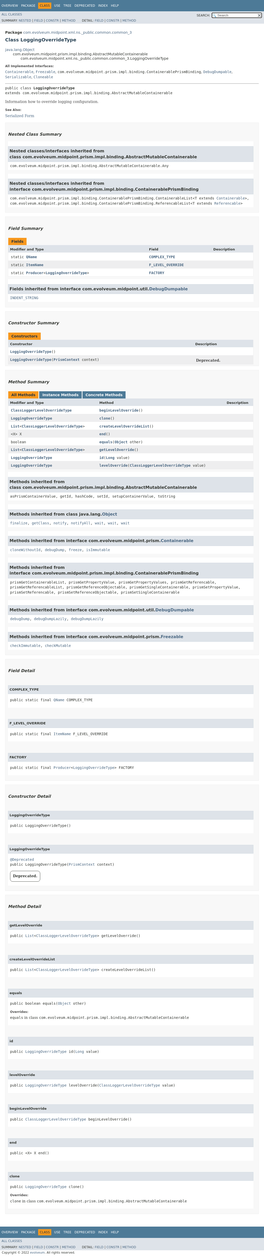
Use (57, 5)
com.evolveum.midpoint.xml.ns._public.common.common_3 (77, 32)
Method (69, 20)
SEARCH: (203, 15)
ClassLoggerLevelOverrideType (41, 410)
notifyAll (80, 523)
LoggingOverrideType (66, 273)
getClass (40, 523)
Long (110, 458)
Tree (67, 5)
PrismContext (67, 360)
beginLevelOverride (118, 410)
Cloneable (43, 77)
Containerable (19, 72)
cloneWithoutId (25, 550)
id (101, 458)
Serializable (18, 77)
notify (60, 523)
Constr (52, 20)
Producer (34, 273)
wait (99, 523)
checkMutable (58, 646)
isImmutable (98, 550)
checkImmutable (25, 646)
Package (28, 5)
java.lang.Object (20, 50)
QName (31, 257)
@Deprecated (22, 859)
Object (121, 442)
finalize (18, 523)
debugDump (54, 550)
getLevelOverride (116, 450)
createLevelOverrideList (124, 426)
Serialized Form (19, 116)
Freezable (45, 72)
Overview (10, 5)
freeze (75, 550)
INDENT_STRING (24, 298)
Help (115, 5)
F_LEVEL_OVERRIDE (166, 265)
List (15, 426)
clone (104, 418)
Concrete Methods (104, 395)
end (102, 434)
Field (38, 20)
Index (103, 5)
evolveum (37, 1252)
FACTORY (156, 273)
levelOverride (113, 465)
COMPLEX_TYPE (162, 257)
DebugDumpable (217, 72)
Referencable (227, 203)
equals (105, 442)
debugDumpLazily (50, 619)
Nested (25, 20)
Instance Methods (60, 395)
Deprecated (85, 5)
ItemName (34, 265)
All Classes (12, 14)
